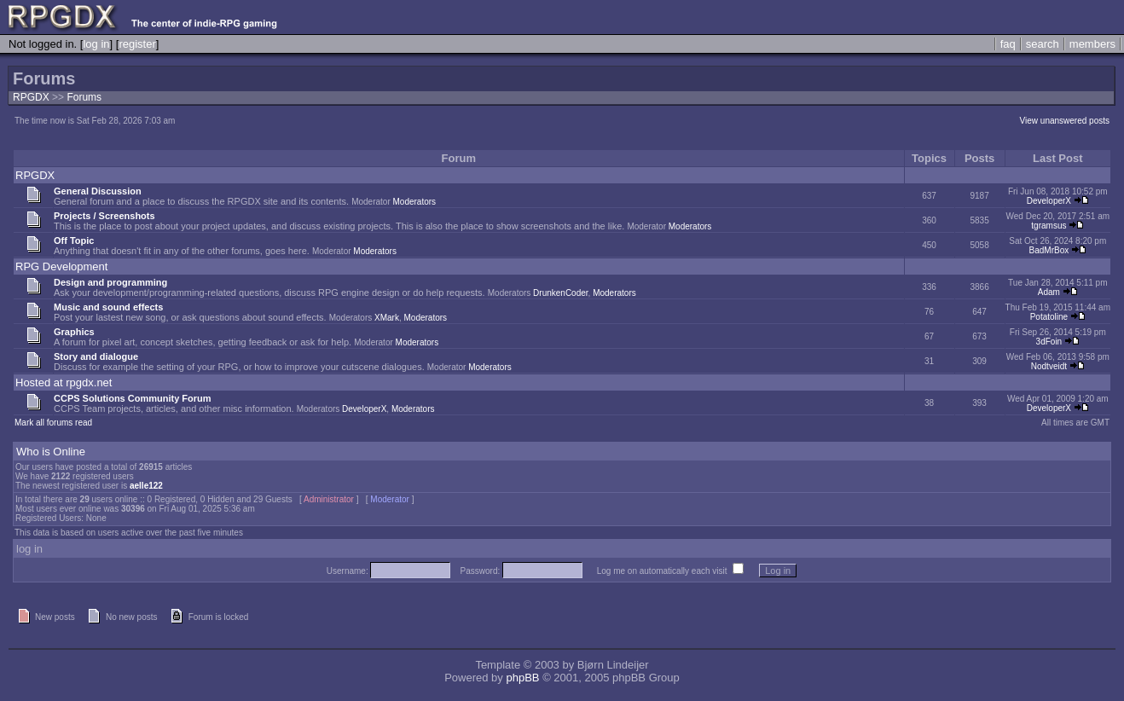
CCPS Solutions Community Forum (132, 398)
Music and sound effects (108, 307)
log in (96, 44)
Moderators (415, 201)
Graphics (74, 332)
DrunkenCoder (560, 293)
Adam (1049, 292)
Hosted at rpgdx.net (63, 382)
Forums (84, 97)
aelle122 (146, 485)
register (137, 44)
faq (1008, 44)
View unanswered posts (1065, 120)
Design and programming (110, 282)
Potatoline (1049, 317)
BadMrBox (1049, 250)
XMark (386, 317)
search (1042, 44)
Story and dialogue (96, 356)
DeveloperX (1049, 201)
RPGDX (31, 97)
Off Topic (74, 240)
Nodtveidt (1049, 366)
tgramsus (1048, 225)
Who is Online (50, 451)
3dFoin (1049, 341)
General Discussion (98, 191)
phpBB (522, 677)
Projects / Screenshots (104, 216)
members (1092, 44)
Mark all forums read (53, 422)
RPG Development (61, 266)
